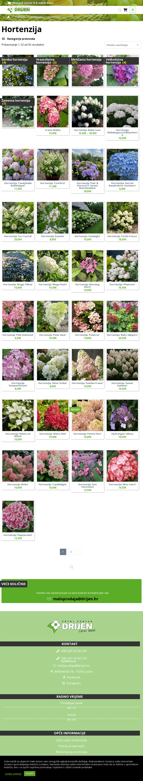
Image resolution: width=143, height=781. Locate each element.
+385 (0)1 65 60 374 (71, 660)
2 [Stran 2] (71, 553)
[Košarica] (125, 10)
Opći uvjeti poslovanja (71, 742)
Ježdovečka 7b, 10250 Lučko (71, 673)
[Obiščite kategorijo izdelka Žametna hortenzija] (18, 111)
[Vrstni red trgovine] (123, 45)
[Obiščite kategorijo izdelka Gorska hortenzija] (18, 70)
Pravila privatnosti (71, 748)
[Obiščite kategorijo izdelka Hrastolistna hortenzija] (52, 70)
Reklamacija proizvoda (71, 754)
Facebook (71, 679)
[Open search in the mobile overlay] (120, 10)
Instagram (71, 685)
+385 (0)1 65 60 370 (71, 653)
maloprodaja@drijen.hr (75, 600)
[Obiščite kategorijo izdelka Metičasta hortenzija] (87, 70)
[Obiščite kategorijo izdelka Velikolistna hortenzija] (122, 70)
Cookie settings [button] (13, 773)
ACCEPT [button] (29, 773)
